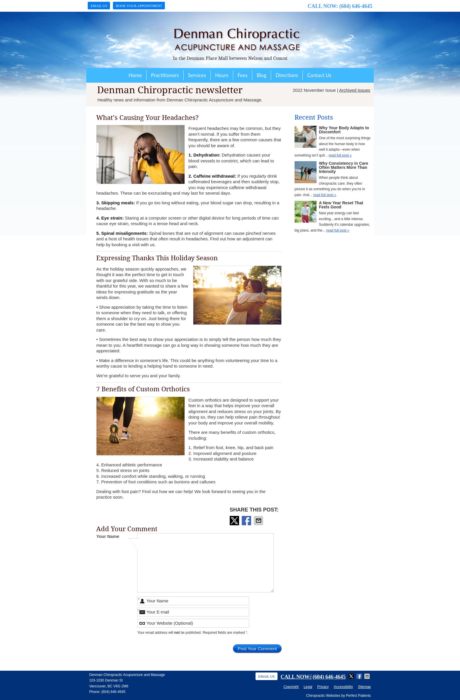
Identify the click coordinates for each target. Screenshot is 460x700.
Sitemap (364, 687)
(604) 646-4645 (355, 6)
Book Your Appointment (139, 6)
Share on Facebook (247, 520)
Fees (243, 75)
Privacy (323, 687)
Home (135, 75)
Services (197, 75)
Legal (308, 687)
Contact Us (319, 75)
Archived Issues (354, 90)
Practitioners (165, 75)
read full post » (340, 155)
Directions (286, 75)
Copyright (291, 687)
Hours (221, 75)
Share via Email (259, 520)
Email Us (99, 6)
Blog (261, 75)
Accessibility (343, 687)
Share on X (235, 520)
